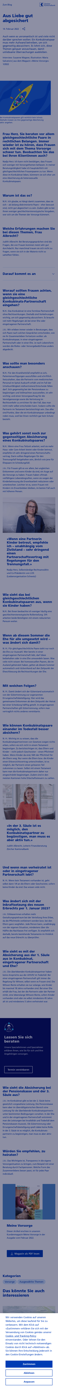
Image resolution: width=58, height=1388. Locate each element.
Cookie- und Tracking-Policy (21, 1337)
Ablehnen (29, 1374)
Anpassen (29, 1383)
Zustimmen (29, 1365)
